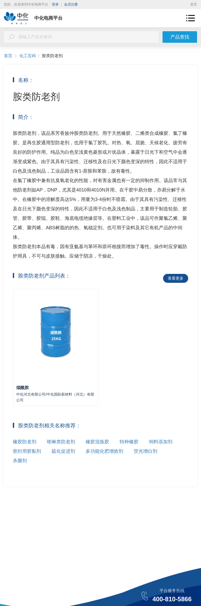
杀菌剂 (20, 460)
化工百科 (29, 56)
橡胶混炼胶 (97, 441)
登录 (55, 4)
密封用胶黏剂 (27, 451)
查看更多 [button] (175, 278)
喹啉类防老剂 (61, 441)
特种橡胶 (129, 441)
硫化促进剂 (63, 451)
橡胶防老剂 (24, 441)
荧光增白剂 (145, 451)
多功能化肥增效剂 (104, 451)
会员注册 (71, 4)
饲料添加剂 (160, 441)
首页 (193, 4)
